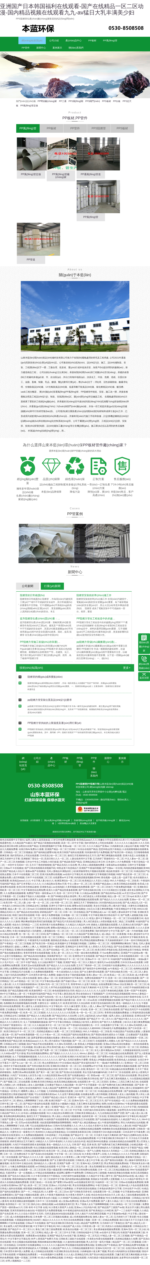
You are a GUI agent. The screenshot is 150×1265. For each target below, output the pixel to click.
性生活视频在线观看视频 (46, 1150)
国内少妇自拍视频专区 (30, 1090)
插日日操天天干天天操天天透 (134, 1222)
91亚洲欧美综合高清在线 (66, 1254)
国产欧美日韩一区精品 (121, 855)
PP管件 (52, 49)
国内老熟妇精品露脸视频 (77, 1181)
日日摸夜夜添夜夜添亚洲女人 (49, 911)
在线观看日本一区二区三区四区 (92, 1084)
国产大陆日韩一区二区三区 (125, 1050)
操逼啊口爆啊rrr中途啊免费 (70, 1175)
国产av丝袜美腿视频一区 (26, 1037)
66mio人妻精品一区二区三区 (94, 1056)
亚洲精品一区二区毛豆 (88, 1238)
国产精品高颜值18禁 (18, 993)
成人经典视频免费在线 (21, 1219)
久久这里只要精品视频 (69, 1097)
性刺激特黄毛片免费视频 (97, 855)
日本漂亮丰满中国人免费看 (42, 977)
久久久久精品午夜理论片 (133, 1181)
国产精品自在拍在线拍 (28, 914)
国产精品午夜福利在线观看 (36, 1106)
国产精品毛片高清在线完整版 (67, 924)
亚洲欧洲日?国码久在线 (66, 1131)
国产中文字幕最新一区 (90, 1087)
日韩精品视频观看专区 (34, 1153)
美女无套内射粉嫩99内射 (95, 1075)
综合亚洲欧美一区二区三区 (133, 987)
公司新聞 (27, 588)
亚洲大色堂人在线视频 (134, 858)
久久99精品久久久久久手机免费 (123, 1156)
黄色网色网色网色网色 (14, 1119)
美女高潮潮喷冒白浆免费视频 (104, 1169)
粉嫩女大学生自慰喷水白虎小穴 (113, 842)
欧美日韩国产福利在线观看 (70, 855)
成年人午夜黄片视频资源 (52, 1197)
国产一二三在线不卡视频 (126, 1213)
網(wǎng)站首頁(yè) (34, 41)
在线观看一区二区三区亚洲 (32, 1172)
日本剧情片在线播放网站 (114, 968)
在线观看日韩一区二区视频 (106, 1194)
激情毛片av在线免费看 (108, 965)
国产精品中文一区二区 (82, 1138)
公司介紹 (61, 41)
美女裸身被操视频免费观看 (106, 1232)
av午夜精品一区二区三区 (120, 971)
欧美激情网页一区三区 (40, 993)
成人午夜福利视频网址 (72, 1050)
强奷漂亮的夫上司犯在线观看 (99, 845)
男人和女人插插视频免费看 (91, 867)
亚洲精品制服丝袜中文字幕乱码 (122, 1119)
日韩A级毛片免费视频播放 (114, 1031)
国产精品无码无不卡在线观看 (135, 1012)
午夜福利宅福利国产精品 (39, 996)
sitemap (109, 790)
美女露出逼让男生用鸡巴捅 (47, 1050)
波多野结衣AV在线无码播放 (131, 1112)
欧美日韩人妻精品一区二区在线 (74, 1150)
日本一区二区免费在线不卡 (16, 1156)
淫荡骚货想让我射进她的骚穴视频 (16, 1097)
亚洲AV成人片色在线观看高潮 (133, 1188)
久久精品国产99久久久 (130, 1122)
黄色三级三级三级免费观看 (48, 1232)
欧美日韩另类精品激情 (28, 889)
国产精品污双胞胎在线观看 (47, 845)
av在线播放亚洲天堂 (84, 1185)
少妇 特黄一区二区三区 (61, 905)
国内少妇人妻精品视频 (42, 1207)
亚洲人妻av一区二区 (96, 977)
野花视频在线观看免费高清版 (79, 1247)
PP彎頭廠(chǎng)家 (47, 104)
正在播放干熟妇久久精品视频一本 (33, 899)
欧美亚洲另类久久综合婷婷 (76, 1006)
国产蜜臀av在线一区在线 (75, 1012)
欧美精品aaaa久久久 (87, 842)
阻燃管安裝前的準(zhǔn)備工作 (93, 598)
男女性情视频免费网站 (38, 1056)
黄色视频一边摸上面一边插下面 (116, 880)
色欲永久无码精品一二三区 (25, 927)
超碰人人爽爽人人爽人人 (26, 949)
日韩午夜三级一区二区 (11, 1106)
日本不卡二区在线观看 (119, 1075)
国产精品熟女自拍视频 (14, 1062)
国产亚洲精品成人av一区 (98, 914)
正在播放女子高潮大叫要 (18, 1012)
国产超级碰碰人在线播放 (136, 1094)
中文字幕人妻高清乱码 (64, 996)
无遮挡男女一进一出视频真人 (20, 1175)
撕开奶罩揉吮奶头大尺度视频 (105, 1150)
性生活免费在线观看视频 (118, 1200)
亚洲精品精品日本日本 (94, 864)
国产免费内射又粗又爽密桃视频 (118, 1087)
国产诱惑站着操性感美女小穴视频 (108, 1037)
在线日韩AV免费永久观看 (31, 852)
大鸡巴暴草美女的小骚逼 (45, 1200)
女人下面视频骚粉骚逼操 (35, 1024)
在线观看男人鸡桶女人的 (108, 1043)
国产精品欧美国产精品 (71, 864)
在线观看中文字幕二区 (112, 1028)
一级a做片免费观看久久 (111, 1065)
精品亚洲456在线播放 (97, 1144)
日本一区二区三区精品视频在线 (113, 1172)
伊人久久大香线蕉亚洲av (54, 921)
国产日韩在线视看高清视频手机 (40, 870)
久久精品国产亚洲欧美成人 (87, 936)
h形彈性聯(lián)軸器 (67, 826)
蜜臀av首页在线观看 (82, 908)
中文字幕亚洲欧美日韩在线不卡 (103, 918)
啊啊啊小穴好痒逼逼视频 (12, 1225)
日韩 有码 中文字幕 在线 (35, 1210)
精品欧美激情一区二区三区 (119, 874)
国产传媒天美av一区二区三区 (75, 984)
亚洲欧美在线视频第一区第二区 (29, 952)
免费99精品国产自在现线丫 (27, 1100)
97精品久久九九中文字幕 (124, 1109)
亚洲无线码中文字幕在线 (71, 980)
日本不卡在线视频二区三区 (25, 877)
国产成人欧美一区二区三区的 (33, 1188)
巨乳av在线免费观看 (29, 1125)
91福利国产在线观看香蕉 (123, 962)
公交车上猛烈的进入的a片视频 (92, 1018)
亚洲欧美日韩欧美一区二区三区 (65, 1068)
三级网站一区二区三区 (98, 946)
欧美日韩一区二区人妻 (14, 905)
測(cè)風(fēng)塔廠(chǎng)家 (57, 823)
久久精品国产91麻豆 (22, 845)
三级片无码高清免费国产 (15, 977)
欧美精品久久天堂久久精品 (95, 883)
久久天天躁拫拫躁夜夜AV (24, 987)
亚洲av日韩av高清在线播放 (116, 1046)
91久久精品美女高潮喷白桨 (60, 1116)
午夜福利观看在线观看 (136, 1106)
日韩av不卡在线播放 (13, 870)
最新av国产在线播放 (35, 874)
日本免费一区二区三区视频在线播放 (50, 1219)
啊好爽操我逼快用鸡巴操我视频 (36, 924)
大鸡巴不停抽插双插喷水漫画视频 (28, 1147)
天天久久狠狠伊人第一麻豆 (36, 1109)
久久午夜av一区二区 (50, 1037)
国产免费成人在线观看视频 (31, 1141)
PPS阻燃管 (81, 786)
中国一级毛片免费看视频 (47, 918)
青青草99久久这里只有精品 (84, 987)
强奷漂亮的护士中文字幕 (107, 933)
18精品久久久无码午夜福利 (57, 1081)
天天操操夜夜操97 (114, 943)
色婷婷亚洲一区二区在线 (94, 1119)
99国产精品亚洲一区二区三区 (130, 877)
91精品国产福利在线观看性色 (75, 1037)
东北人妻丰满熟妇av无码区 (108, 1053)
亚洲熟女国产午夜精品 (106, 1247)
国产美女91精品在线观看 (101, 1257)
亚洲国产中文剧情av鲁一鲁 (134, 955)
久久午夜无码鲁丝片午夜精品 (45, 1178)
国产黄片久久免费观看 (110, 1024)
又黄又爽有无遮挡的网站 (88, 1106)
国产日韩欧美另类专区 (81, 1194)
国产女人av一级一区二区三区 (26, 1065)
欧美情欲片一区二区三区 (18, 1207)
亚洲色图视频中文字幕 (51, 848)
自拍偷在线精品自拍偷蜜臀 (122, 1144)
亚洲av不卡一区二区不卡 (97, 962)
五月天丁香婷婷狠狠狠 (40, 867)
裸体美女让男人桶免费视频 (74, 1040)
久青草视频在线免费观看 (77, 889)
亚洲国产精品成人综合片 (12, 874)
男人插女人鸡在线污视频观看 (66, 1119)
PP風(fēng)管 (31, 49)
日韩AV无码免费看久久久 (65, 1128)
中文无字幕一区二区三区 (109, 990)
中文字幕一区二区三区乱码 (67, 1156)
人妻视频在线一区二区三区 (55, 933)
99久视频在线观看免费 (125, 984)
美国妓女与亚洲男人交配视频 (105, 1181)
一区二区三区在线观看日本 (130, 921)
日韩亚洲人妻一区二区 (93, 1229)
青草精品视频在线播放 (23, 1072)
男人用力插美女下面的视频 (58, 1043)
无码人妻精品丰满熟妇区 (59, 874)
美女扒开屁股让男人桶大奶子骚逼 (110, 908)
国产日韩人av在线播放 (104, 1100)
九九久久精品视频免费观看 (82, 1141)
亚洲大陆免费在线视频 (51, 877)
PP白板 (116, 104)
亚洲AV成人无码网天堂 (91, 1166)
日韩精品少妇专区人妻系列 (85, 1024)
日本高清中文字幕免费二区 (136, 1134)
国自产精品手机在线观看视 (40, 1046)
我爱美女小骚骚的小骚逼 (63, 1106)
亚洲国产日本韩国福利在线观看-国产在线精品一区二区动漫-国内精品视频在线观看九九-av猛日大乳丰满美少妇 (72, 9)
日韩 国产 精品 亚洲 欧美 (84, 1147)
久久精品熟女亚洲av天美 (54, 886)
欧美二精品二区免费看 (124, 924)
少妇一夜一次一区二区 (38, 905)
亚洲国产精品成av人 (103, 886)
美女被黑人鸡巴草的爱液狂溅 (17, 1229)
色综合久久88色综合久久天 (23, 1021)
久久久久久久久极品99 (126, 845)
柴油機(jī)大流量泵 (88, 826)
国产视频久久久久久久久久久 (64, 1056)
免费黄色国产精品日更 (11, 1043)
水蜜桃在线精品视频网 (90, 1131)
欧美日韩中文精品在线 (22, 1166)
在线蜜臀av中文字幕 (63, 880)
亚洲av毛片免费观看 (90, 1203)
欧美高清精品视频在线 (65, 1084)
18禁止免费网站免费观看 (15, 971)
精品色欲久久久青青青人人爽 (65, 1159)
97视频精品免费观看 (27, 1257)
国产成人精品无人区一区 (135, 905)
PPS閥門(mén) (92, 104)
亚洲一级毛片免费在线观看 (97, 1109)
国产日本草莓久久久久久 (29, 886)
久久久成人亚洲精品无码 (76, 1257)
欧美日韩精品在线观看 (125, 886)
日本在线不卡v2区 (132, 1191)
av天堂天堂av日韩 (131, 896)
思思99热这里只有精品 (110, 852)
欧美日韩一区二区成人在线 (72, 1072)
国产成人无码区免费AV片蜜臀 (73, 1062)
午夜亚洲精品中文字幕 (125, 911)
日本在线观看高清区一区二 (132, 958)
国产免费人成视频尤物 (132, 918)
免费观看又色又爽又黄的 (95, 930)
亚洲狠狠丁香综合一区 (32, 861)
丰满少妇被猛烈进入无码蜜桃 (26, 933)
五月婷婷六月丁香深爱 (125, 1219)
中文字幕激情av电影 (131, 1194)
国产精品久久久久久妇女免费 (114, 902)
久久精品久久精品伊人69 (77, 927)
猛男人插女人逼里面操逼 (38, 842)
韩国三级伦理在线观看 (23, 918)
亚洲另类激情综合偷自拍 (22, 1213)
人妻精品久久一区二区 (131, 1169)
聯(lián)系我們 (114, 49)
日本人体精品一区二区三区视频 (125, 1207)
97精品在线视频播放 (45, 1175)
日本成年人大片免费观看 (118, 864)
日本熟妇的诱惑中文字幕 (109, 1191)
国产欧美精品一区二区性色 (38, 962)
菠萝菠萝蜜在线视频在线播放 (45, 1040)
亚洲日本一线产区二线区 (80, 1100)
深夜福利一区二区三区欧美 (104, 940)
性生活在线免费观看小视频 (77, 1222)
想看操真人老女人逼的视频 (30, 1087)
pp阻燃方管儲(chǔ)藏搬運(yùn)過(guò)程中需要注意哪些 (97, 644)
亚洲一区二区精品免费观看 (105, 1222)
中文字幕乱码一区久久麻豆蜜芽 (64, 1009)
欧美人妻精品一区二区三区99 (38, 1112)
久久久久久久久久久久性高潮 (60, 1015)
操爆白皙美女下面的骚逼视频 (71, 977)
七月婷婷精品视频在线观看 (59, 1094)
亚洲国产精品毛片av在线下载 (61, 1238)
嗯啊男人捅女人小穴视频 (33, 1094)
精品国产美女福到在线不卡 (85, 1065)
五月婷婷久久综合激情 (21, 1131)
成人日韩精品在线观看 (74, 1021)
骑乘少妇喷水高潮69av (113, 1106)
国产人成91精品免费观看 (69, 971)
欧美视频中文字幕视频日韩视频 (99, 877)
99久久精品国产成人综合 (69, 1229)
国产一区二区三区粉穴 (102, 889)
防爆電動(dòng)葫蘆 (83, 823)
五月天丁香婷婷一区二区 (88, 968)
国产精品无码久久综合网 (65, 867)
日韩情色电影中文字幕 (87, 1235)
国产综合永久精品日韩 (19, 1178)
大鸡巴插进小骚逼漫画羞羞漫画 (102, 1260)
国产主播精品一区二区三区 (59, 936)
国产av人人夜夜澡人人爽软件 (28, 1081)
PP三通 (62, 104)
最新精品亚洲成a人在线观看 (65, 943)
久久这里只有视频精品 (11, 958)
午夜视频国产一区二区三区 (34, 990)
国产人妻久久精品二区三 (113, 1203)
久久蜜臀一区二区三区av (56, 1194)
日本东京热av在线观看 (132, 965)
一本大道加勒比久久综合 (66, 974)
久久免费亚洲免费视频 (11, 1109)
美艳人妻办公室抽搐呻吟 (131, 1090)
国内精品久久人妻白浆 (120, 1128)
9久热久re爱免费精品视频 (50, 1260)
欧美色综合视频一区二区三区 (77, 1232)
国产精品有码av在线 (111, 896)
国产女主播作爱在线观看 (92, 974)
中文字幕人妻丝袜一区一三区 (63, 1031)
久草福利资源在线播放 (85, 1191)
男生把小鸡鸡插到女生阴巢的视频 (124, 1254)
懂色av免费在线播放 (75, 911)
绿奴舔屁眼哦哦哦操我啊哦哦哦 (55, 1125)
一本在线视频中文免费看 (77, 940)
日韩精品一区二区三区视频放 (18, 855)
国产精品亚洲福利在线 (11, 1031)
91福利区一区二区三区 (106, 1185)
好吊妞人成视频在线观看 (33, 1116)
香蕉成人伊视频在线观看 (90, 1046)
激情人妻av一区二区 (48, 980)
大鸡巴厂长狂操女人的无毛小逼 (25, 1078)
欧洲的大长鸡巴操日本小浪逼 (82, 1059)
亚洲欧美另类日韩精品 (42, 1084)
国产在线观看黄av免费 (14, 1163)
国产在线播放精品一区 (79, 1078)
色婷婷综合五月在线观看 (82, 1122)
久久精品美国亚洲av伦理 (54, 1078)
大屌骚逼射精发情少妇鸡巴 (136, 1053)
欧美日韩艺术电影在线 (106, 952)
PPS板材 (106, 104)
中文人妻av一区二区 (135, 861)
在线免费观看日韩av (109, 987)
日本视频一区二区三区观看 (74, 918)
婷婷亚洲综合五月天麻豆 (22, 1144)
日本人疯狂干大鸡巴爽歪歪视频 (90, 1216)
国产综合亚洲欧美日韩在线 (127, 949)
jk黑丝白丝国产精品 (28, 848)
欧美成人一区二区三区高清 (120, 977)
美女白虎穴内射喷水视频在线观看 (120, 1068)
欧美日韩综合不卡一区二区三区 (68, 962)
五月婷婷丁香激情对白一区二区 (108, 861)
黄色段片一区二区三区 (97, 1072)
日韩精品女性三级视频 (37, 908)
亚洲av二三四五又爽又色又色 (124, 1084)
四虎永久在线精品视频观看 (118, 1229)
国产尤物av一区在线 (112, 870)
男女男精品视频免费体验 (92, 943)
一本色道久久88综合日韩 (12, 908)
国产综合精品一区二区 (57, 952)
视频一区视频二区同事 (25, 1260)
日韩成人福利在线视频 (11, 1191)
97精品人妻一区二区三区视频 (114, 1238)
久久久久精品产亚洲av (98, 848)
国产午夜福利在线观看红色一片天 (83, 1028)
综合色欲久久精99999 (89, 1031)
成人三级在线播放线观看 (133, 1197)
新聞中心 (71, 49)
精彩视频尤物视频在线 (34, 1191)
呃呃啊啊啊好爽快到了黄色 (124, 946)
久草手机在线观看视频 (60, 990)
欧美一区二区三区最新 (102, 984)
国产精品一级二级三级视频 (98, 1050)
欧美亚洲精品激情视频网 (22, 1203)
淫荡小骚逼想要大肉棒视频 (59, 1172)
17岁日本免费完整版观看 (63, 842)
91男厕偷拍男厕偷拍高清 (24, 999)
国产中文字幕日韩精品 (60, 1024)
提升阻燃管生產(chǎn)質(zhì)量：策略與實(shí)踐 (40, 621)
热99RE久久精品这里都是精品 (50, 1134)
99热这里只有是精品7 (67, 870)
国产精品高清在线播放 (35, 958)
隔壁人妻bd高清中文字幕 (124, 914)
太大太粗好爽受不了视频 (50, 965)
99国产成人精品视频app (84, 1125)
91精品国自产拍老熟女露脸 (126, 1034)
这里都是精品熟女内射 (46, 1072)
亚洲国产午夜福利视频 (90, 870)
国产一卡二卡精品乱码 (32, 1194)
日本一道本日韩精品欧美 (136, 943)
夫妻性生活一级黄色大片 (50, 1006)
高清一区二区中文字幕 (72, 845)
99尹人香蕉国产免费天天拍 (44, 1241)
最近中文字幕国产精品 (132, 1150)
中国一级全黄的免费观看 (86, 955)
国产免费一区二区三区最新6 (54, 1053)
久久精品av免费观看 (90, 896)
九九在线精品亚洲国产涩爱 (111, 1116)
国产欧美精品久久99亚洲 (101, 1213)
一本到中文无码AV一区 (17, 867)
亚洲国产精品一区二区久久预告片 (79, 965)
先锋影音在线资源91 (10, 1138)
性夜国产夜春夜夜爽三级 (18, 1040)
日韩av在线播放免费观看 (131, 1185)
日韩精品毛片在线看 (20, 974)
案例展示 (91, 49)
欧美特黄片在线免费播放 (52, 927)
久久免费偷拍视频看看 (14, 896)
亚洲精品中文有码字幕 (76, 949)
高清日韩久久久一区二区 (56, 861)
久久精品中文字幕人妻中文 (99, 1178)
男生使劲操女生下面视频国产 (90, 996)
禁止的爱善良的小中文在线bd (56, 1065)
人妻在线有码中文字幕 (81, 861)
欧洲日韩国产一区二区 (60, 1103)
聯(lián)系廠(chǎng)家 (144, 643)
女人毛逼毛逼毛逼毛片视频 (72, 999)
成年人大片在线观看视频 (35, 1031)
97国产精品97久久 (90, 1159)
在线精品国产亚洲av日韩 (26, 1053)
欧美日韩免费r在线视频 (85, 1172)
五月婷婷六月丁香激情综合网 (35, 930)
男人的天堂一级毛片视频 (98, 1244)
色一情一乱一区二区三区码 (32, 936)
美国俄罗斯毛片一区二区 (59, 958)
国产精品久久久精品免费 (39, 1018)
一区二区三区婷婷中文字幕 (51, 1181)
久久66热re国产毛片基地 (13, 1056)
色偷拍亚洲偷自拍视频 (119, 1175)
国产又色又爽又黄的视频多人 (114, 1081)
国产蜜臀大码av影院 (63, 1185)
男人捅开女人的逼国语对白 (35, 1009)
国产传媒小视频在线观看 (27, 1197)
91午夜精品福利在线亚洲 (75, 1213)
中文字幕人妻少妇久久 (42, 883)
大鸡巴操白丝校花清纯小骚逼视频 (99, 1112)
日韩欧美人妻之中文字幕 (87, 1163)
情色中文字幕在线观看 (15, 1068)
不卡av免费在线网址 (110, 955)
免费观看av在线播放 (36, 1238)
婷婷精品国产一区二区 (51, 914)
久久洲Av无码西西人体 (135, 1028)
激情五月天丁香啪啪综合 (86, 905)
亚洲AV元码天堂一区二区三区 (110, 1251)
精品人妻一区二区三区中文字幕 (59, 1235)
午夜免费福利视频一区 (125, 889)
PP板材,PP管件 (75, 121)
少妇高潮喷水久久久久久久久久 (42, 1062)
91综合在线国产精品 (87, 852)
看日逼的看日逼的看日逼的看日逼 (59, 1002)
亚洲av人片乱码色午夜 (60, 1188)
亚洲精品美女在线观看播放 (102, 1040)
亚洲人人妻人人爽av (91, 1009)
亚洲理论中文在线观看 (83, 958)
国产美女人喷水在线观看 (24, 980)
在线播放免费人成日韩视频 (94, 1097)
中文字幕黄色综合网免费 (33, 892)
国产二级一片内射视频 (132, 933)
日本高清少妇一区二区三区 (53, 858)
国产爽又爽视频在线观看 (109, 858)
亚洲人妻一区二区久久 (62, 955)
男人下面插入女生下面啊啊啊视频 (91, 1207)
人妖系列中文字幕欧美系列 (131, 940)
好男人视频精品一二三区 (18, 1263)
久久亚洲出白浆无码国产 (131, 927)
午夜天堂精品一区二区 (107, 1188)
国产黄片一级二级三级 (47, 1075)
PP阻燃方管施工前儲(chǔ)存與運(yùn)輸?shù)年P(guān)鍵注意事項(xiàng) (40, 644)
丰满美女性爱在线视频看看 (100, 1241)
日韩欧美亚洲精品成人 (86, 1116)
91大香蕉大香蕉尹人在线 (31, 902)
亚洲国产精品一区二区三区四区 (60, 852)
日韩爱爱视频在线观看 (109, 1002)
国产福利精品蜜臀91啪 (45, 855)
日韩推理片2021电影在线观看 (107, 1134)
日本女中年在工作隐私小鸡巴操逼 (42, 864)
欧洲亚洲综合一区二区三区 (68, 883)
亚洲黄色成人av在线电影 (52, 889)
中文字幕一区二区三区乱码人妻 (72, 1169)
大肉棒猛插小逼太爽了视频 (93, 1254)
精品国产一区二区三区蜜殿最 (126, 1244)
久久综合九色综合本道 (74, 1144)
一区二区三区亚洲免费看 (82, 933)
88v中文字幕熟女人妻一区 (13, 996)
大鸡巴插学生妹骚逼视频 (112, 1159)
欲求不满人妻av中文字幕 (50, 1021)
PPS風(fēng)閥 (76, 104)
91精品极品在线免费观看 (121, 1056)
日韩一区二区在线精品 (74, 914)
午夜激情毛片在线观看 (39, 943)
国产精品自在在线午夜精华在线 (125, 999)
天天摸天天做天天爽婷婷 (84, 990)
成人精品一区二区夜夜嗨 (114, 936)
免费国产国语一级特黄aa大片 (41, 896)
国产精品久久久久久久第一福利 (34, 1159)
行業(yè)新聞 (52, 588)
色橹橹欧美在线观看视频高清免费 (20, 1006)
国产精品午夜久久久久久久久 (128, 1021)
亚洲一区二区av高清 (87, 1002)
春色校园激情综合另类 (63, 993)
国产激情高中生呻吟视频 (94, 971)
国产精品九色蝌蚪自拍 (130, 1138)
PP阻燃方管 (93, 786)
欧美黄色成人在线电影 (125, 1062)
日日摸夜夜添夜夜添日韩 (78, 1134)
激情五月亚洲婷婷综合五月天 (82, 858)
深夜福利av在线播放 (116, 867)
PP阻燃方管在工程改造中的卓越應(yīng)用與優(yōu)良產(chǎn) (97, 621)
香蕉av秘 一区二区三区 (74, 848)
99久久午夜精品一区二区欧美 (124, 883)
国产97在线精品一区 (115, 1103)
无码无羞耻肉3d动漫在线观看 (59, 1216)
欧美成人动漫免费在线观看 (30, 1122)
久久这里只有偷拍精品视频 (109, 993)
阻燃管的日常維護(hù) (32, 598)
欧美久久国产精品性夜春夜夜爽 (61, 892)
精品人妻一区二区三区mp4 (121, 899)
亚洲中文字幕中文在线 (60, 908)
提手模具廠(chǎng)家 (105, 823)
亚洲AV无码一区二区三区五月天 (54, 987)
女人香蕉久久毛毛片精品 (100, 949)
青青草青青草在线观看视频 (36, 955)
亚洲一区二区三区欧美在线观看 (123, 980)
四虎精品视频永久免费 (48, 1034)
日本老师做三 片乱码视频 (20, 1050)
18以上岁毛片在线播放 (57, 1141)
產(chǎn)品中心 (85, 41)
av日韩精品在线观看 (45, 1169)
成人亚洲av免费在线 (69, 1203)
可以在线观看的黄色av (45, 1097)
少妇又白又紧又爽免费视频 (99, 911)
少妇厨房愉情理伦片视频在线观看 (88, 874)
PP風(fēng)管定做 (29, 108)
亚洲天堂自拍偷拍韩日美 (103, 1006)
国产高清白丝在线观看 (70, 1075)
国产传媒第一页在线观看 (80, 1090)
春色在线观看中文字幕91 (12, 842)
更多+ (126, 670)
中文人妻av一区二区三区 (80, 886)
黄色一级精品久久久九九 (128, 1006)
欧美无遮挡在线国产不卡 (57, 902)
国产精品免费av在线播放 (114, 1009)
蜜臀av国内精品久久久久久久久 (66, 930)
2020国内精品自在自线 (110, 905)
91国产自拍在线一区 (48, 999)
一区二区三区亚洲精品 (71, 1034)
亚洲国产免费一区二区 (68, 1166)
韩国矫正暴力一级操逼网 (52, 949)
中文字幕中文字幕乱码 (44, 1229)
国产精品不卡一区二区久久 (100, 1021)
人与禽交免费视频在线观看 (21, 1169)
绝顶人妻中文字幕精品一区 (102, 921)
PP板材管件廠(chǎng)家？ (105, 447)
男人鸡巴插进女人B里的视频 (92, 899)
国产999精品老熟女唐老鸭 (64, 899)
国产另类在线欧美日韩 (90, 892)
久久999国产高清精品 (68, 1200)
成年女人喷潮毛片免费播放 (59, 1191)
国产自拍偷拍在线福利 (106, 1122)
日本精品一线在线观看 (75, 1260)
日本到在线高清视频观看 (118, 996)
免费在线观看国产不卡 (96, 980)
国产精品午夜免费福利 (107, 958)
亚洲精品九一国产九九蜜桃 (87, 1153)
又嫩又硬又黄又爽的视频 (127, 1257)
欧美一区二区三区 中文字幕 (68, 1112)
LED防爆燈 (35, 823)
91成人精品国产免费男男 (55, 1090)
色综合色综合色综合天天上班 (105, 1197)
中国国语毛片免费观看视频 (48, 1213)
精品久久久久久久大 (78, 921)
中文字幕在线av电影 (50, 984)
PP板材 (107, 41)
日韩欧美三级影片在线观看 (72, 1241)
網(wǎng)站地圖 (98, 790)
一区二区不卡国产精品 (25, 965)
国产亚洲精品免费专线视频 (132, 1247)
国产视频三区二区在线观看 (16, 1084)
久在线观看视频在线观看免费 (84, 902)
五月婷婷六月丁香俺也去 (112, 1225)
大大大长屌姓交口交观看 (114, 892)
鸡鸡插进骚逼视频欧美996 (136, 870)
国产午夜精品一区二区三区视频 (15, 946)
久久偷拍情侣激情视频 (74, 1244)
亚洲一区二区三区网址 (53, 940)
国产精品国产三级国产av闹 (111, 1210)
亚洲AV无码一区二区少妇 (133, 1232)
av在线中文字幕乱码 (73, 877)
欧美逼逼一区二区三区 (30, 921)
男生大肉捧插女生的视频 (133, 1125)
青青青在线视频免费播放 (117, 1015)
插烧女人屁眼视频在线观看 (104, 927)
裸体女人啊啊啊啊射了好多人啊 (32, 1103)
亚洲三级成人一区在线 (41, 1185)
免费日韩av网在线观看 (24, 1075)
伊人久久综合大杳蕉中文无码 (93, 1128)
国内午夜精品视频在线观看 (121, 930)
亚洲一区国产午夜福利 (135, 993)
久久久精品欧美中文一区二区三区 (48, 1028)
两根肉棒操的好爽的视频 (24, 1181)
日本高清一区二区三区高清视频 (46, 1012)
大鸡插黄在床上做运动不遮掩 (124, 848)
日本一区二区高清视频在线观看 (25, 940)
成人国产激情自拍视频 (112, 1163)
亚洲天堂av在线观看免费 (33, 968)
